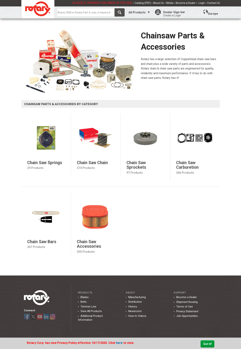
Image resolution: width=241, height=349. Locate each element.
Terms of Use (184, 306)
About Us (158, 2)
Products (85, 292)
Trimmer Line (88, 306)
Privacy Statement (187, 311)
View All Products (91, 311)
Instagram (53, 317)
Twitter (33, 317)
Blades (85, 297)
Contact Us (213, 2)
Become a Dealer (186, 2)
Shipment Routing (187, 302)
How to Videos (137, 316)
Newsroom (135, 311)
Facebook (27, 317)
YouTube (40, 317)
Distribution (135, 301)
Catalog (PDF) (143, 2)
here (119, 343)
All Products (137, 12)
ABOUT (130, 292)
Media (169, 2)
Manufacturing (137, 297)
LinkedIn (46, 317)
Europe (210, 12)
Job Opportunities (187, 316)
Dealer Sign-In (174, 13)
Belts (84, 301)
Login (201, 2)
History (132, 306)
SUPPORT (180, 292)
